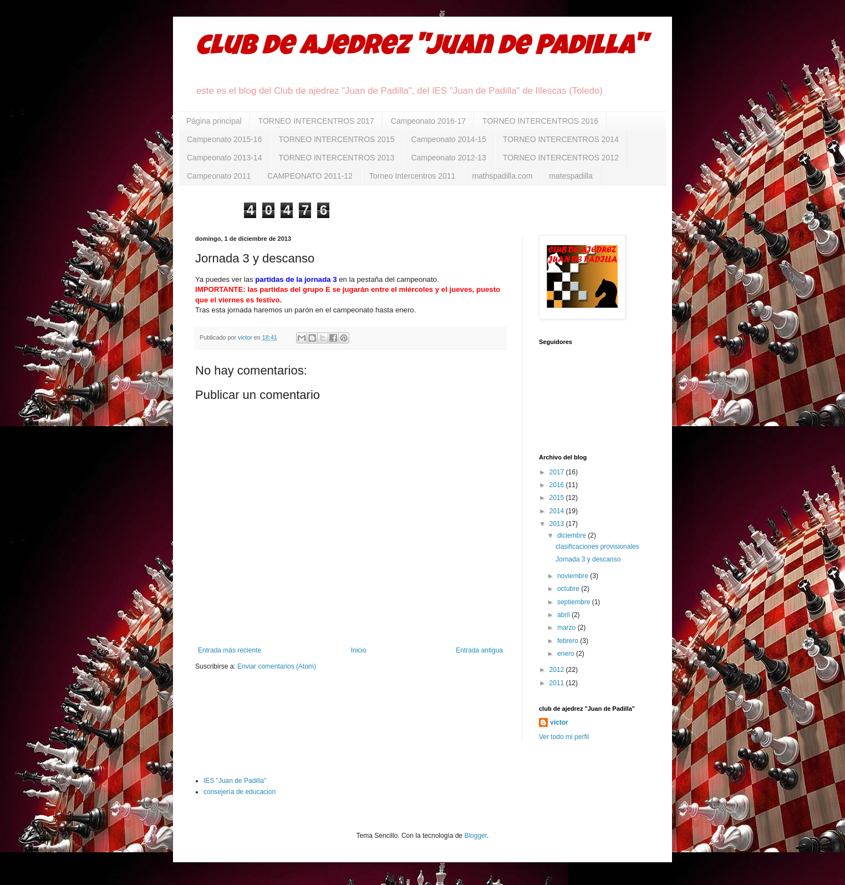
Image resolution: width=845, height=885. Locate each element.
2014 (557, 511)
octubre (569, 589)
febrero (568, 641)
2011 (557, 683)
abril (564, 615)
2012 (557, 670)
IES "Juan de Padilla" (234, 781)
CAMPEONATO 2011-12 (310, 175)
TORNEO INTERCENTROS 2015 (336, 139)
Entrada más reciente (229, 650)
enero (566, 654)
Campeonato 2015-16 (224, 139)
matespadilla (571, 175)
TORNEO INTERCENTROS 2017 (316, 121)
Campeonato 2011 (219, 175)
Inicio (358, 650)
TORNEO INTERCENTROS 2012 (561, 157)
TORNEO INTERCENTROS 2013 (336, 157)
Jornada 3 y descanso (588, 559)
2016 (557, 485)
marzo (567, 627)
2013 (557, 524)
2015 (557, 498)
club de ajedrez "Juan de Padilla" (421, 48)
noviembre (573, 576)
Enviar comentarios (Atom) (276, 666)
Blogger (475, 836)
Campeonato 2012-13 (448, 157)
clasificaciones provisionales (597, 546)
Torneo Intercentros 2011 (412, 175)
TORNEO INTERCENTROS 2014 (561, 139)
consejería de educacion (239, 792)
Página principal (214, 121)
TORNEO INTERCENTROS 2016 (540, 121)
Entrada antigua (479, 650)
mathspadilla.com (502, 175)
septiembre (574, 602)
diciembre (572, 535)
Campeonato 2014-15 (448, 139)
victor (559, 722)
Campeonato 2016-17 (428, 121)
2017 (557, 472)
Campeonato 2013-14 (224, 157)
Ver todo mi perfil (564, 737)
